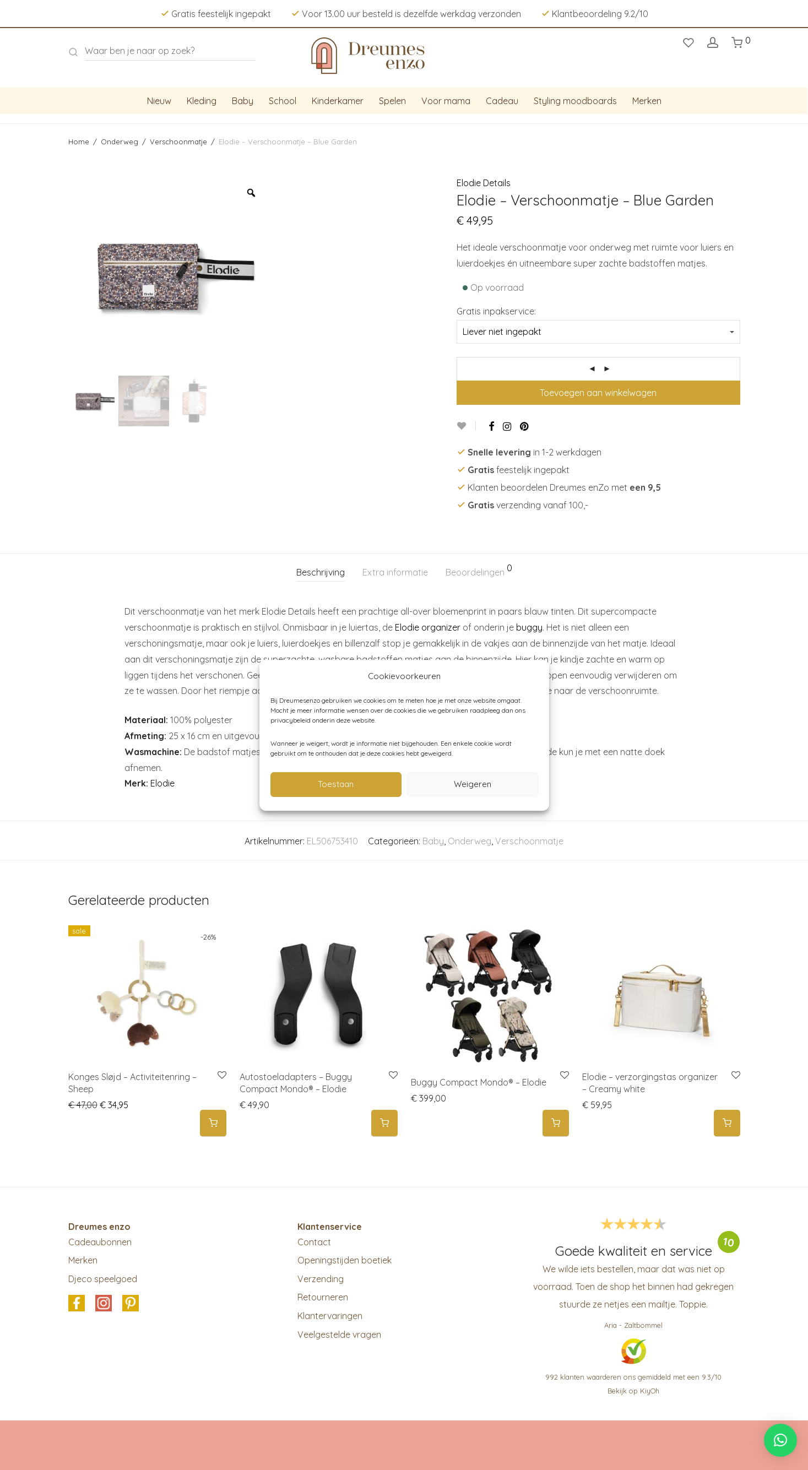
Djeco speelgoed (102, 1278)
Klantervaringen (329, 1315)
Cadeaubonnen (100, 1241)
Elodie (162, 783)
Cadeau (502, 100)
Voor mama (445, 100)
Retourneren (322, 1297)
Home (78, 141)
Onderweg (119, 141)
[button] (213, 1123)
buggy (529, 627)
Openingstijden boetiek (344, 1260)
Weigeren (472, 784)
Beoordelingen (479, 570)
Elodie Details (484, 182)
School (282, 100)
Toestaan (336, 784)
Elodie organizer (427, 627)
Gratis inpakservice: (496, 311)
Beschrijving (320, 572)
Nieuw (159, 100)
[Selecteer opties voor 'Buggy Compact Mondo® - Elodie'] (556, 1123)
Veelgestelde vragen (339, 1334)
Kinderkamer (338, 100)
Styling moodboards (575, 100)
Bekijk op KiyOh (633, 1390)
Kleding (201, 100)
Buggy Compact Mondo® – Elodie (478, 1082)
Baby (242, 100)
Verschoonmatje (178, 141)
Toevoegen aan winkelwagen (598, 392)
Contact (314, 1241)
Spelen (392, 100)
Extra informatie (395, 572)
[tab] (321, 572)
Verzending (320, 1278)
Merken (646, 100)
